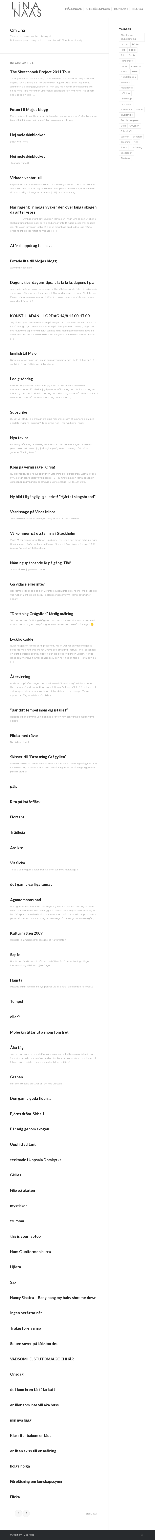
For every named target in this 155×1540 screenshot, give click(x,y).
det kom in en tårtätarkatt (32, 1389)
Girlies (15, 1175)
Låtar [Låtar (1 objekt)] (135, 71)
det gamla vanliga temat (31, 884)
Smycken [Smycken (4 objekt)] (134, 126)
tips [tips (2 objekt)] (136, 142)
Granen (16, 1077)
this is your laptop (25, 1236)
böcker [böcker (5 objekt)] (135, 44)
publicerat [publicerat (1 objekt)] (126, 104)
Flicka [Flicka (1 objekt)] (132, 50)
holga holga (20, 1466)
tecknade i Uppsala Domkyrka (36, 1159)
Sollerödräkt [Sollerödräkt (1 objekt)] (127, 131)
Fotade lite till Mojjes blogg (33, 261)
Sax (13, 1282)
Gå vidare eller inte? (27, 584)
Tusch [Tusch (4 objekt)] (124, 147)
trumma (17, 1220)
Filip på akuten (22, 1190)
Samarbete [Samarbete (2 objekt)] (127, 110)
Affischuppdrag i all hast (31, 245)
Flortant (17, 817)
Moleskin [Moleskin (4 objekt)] (125, 82)
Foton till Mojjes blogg (29, 109)
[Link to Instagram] (142, 1535)
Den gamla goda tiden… (30, 1098)
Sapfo (15, 954)
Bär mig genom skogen (29, 1129)
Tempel (16, 1001)
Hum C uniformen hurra (30, 1251)
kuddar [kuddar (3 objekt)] (124, 71)
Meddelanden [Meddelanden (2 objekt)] (128, 77)
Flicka (15, 1496)
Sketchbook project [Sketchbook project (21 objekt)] (130, 120)
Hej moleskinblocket (27, 134)
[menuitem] (73, 9)
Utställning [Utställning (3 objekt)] (136, 147)
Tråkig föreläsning (25, 1328)
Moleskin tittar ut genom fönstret (39, 1032)
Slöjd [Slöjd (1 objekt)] (123, 126)
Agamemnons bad (25, 899)
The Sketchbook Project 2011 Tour (40, 71)
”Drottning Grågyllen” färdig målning (41, 613)
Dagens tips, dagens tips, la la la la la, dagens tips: (52, 282)
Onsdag (17, 1374)
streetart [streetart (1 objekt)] (137, 137)
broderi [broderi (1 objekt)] (124, 44)
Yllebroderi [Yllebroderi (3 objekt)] (126, 153)
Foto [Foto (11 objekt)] (123, 55)
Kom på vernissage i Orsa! (32, 467)
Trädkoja (17, 832)
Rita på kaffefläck (25, 801)
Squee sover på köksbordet (34, 1343)
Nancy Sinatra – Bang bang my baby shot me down (53, 1297)
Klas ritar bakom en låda (30, 1435)
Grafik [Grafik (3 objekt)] (132, 55)
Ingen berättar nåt (26, 1312)
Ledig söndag (21, 378)
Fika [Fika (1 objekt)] (123, 50)
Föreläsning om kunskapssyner (36, 1481)
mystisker (18, 1205)
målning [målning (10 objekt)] (125, 93)
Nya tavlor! (19, 437)
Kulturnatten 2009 (26, 933)
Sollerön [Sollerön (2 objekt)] (125, 137)
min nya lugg (20, 1420)
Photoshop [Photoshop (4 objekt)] (126, 99)
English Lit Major (24, 353)
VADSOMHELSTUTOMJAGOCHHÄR (42, 1359)
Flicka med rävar (24, 735)
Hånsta (16, 980)
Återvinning (20, 676)
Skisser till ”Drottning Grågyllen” (38, 756)
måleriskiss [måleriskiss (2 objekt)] (127, 88)
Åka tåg (17, 1047)
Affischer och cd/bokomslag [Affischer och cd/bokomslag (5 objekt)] (128, 37)
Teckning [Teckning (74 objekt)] (126, 142)
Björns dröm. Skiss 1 (27, 1113)
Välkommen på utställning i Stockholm (42, 533)
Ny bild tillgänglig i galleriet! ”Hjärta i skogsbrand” (52, 496)
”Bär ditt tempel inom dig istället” (39, 710)
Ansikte (16, 847)
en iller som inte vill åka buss (34, 1405)
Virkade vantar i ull (26, 177)
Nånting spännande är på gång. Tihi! (40, 562)
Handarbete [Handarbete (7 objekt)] (127, 61)
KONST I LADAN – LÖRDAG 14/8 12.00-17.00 (50, 315)
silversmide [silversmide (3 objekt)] (127, 115)
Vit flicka (17, 863)
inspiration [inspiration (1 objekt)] (136, 66)
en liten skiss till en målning (33, 1450)
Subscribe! (19, 412)
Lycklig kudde (22, 639)
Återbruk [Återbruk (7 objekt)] (125, 158)
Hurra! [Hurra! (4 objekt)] (124, 66)
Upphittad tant (23, 1144)
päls (13, 786)
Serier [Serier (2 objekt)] (139, 110)
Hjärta (15, 1266)
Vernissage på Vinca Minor (32, 511)
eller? (15, 1016)
